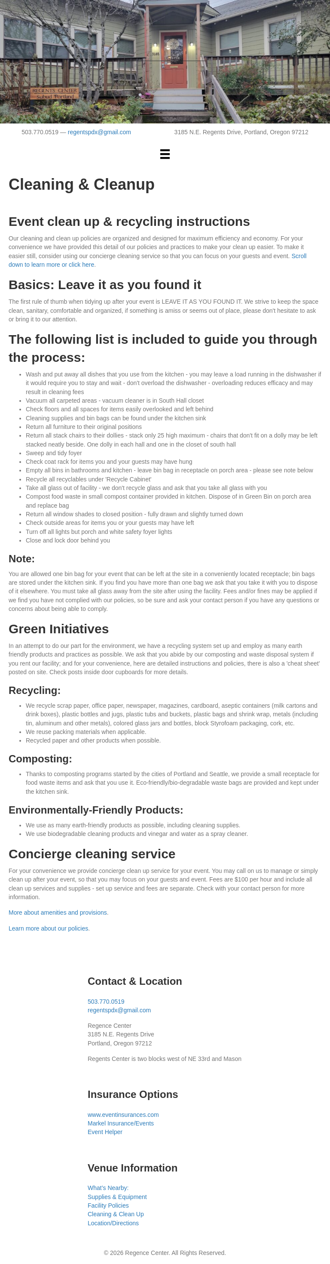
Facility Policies (108, 1205)
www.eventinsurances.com (123, 1114)
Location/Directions (113, 1223)
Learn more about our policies (48, 928)
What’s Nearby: (108, 1187)
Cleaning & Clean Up (116, 1214)
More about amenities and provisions (58, 912)
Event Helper (105, 1131)
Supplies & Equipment (117, 1196)
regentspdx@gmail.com (99, 132)
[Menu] (165, 154)
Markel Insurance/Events (121, 1123)
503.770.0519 (106, 1001)
